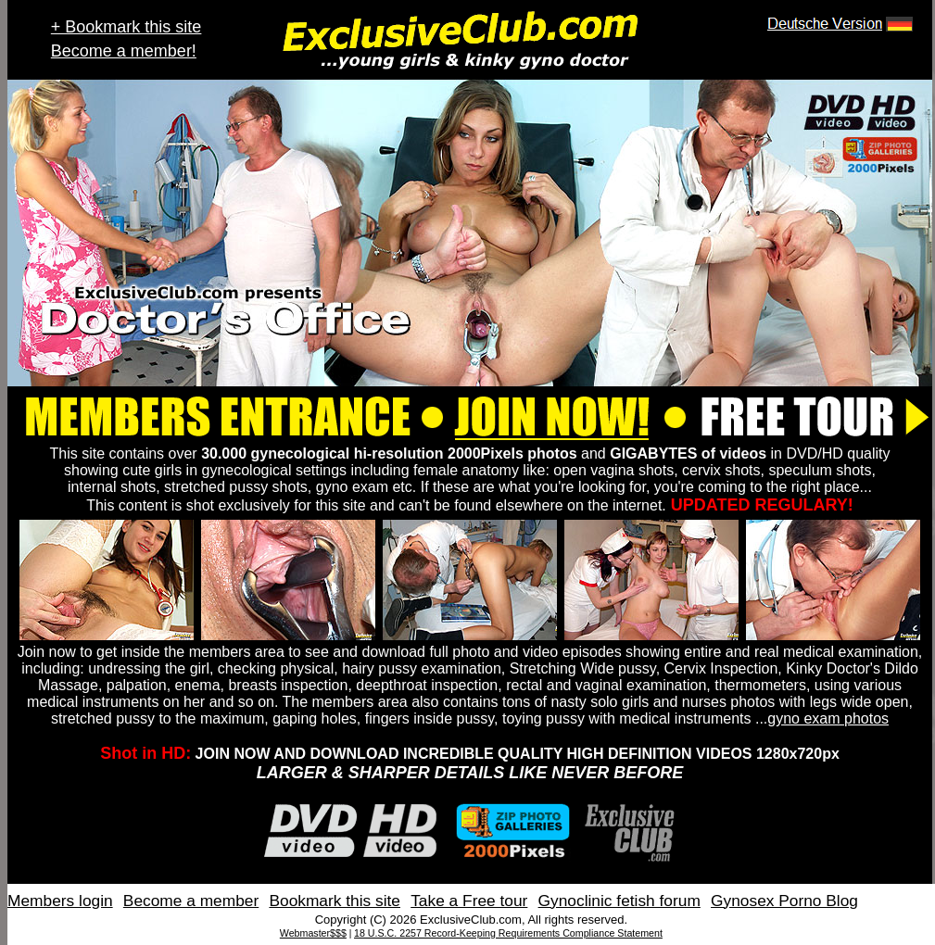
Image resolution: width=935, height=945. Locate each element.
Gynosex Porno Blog (784, 900)
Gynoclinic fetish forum (619, 900)
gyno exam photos (828, 718)
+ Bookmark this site (126, 27)
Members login (60, 900)
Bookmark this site (334, 900)
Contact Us (901, 901)
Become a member (191, 900)
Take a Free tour (469, 900)
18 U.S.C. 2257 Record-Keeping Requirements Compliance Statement (508, 933)
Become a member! (123, 51)
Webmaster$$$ (313, 933)
